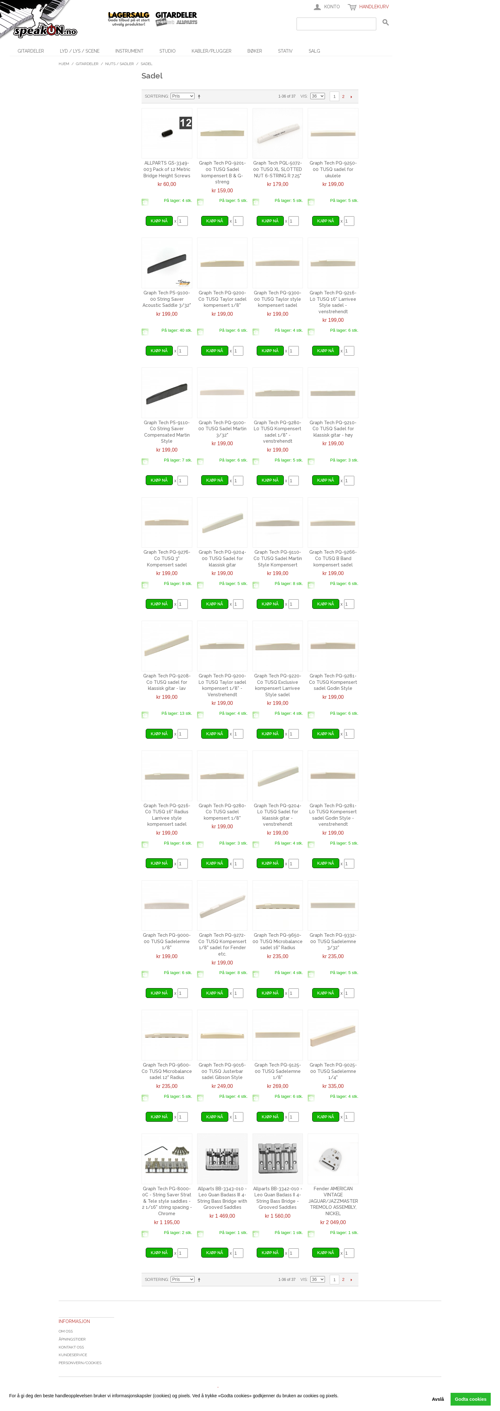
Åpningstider (72, 1339)
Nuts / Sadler (119, 64)
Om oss (66, 1331)
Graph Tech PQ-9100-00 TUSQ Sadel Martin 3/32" (222, 429)
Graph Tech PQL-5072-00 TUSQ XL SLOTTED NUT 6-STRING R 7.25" (277, 169)
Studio (167, 51)
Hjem (64, 64)
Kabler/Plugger (212, 51)
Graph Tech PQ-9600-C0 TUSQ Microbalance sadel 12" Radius (167, 1071)
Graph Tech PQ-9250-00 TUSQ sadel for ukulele (333, 169)
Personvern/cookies (80, 1363)
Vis (303, 96)
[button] (10, 1403)
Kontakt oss (71, 1347)
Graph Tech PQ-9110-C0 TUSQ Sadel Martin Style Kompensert (278, 558)
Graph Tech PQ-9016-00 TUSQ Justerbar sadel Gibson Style (222, 1071)
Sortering (156, 96)
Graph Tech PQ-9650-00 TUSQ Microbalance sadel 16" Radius (278, 941)
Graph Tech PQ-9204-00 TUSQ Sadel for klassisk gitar (222, 558)
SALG (314, 51)
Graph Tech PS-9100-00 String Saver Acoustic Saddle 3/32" (167, 299)
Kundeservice (73, 1355)
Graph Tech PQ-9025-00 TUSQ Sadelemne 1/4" (333, 1071)
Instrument (129, 51)
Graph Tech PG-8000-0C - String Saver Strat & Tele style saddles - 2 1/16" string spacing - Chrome (167, 1201)
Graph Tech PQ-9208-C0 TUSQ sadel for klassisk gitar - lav (167, 682)
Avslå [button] (438, 1399)
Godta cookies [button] (471, 1399)
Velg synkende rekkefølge (200, 96)
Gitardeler (31, 51)
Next (351, 96)
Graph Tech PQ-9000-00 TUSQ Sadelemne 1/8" (167, 941)
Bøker (254, 51)
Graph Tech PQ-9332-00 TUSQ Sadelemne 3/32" (333, 941)
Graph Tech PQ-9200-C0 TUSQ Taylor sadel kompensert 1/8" (222, 299)
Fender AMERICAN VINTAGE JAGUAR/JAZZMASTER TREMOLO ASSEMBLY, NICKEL (333, 1201)
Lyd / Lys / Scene (79, 51)
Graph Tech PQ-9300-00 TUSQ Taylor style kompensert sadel (277, 299)
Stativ (285, 51)
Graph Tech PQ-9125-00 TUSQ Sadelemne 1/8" (277, 1071)
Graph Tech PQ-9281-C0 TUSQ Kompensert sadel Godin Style (333, 682)
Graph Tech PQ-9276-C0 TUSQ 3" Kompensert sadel (166, 558)
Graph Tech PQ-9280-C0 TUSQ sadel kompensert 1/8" (222, 812)
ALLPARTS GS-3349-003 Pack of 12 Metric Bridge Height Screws (166, 169)
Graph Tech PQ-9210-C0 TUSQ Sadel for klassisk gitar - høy (333, 429)
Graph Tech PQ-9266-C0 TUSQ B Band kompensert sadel (333, 558)
